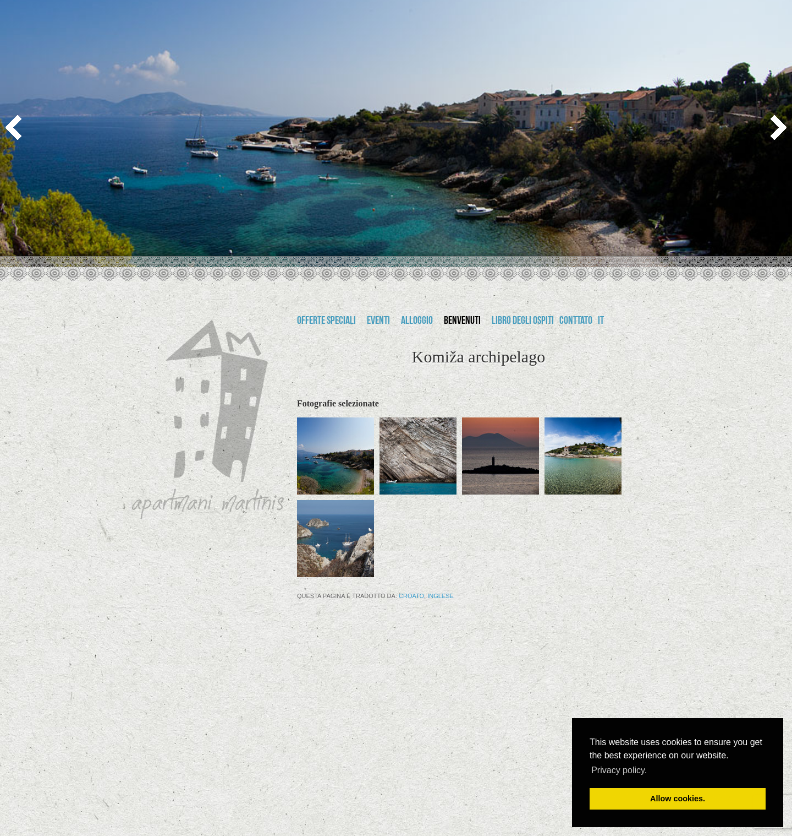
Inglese (440, 596)
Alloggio (417, 321)
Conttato (575, 321)
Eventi (378, 321)
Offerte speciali (326, 321)
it (601, 321)
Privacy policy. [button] (619, 770)
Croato (411, 596)
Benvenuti (462, 321)
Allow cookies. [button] (677, 798)
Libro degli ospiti (523, 321)
